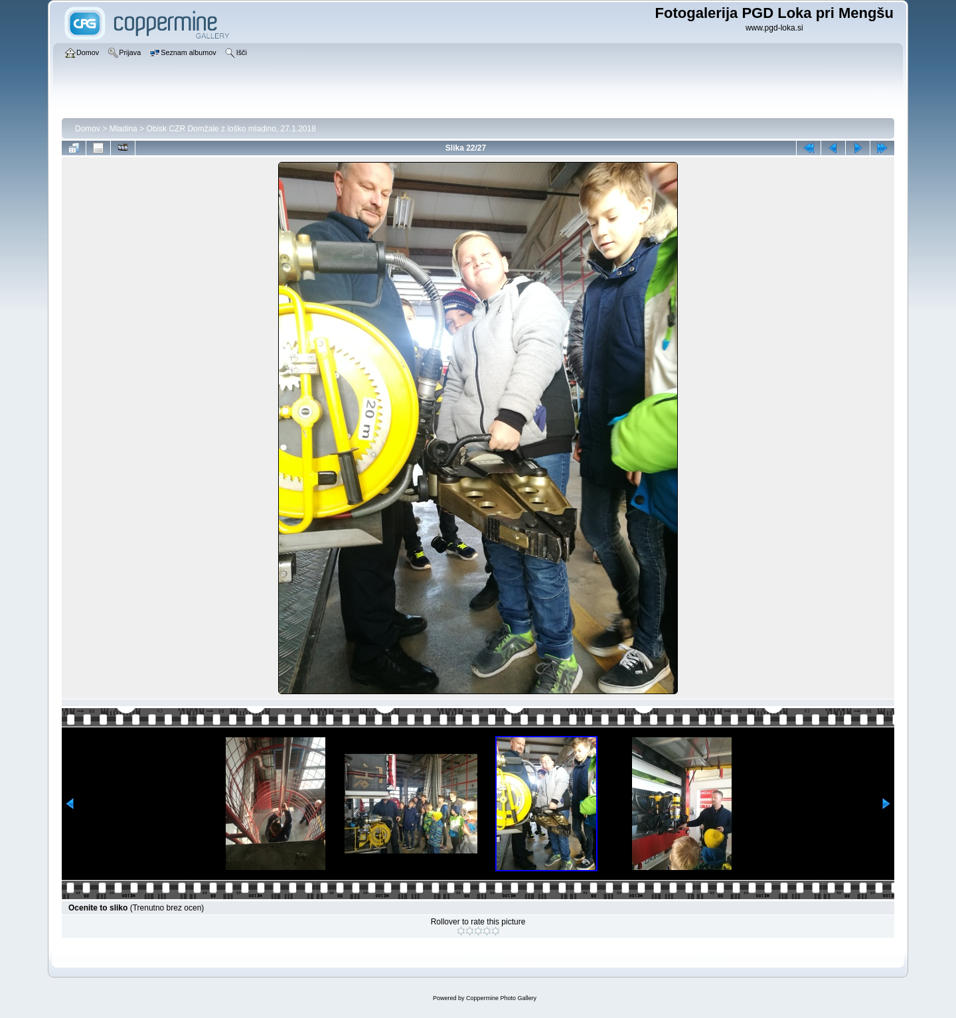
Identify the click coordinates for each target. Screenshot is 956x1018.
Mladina (123, 128)
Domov (87, 128)
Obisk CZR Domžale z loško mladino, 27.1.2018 (230, 128)
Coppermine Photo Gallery (501, 998)
